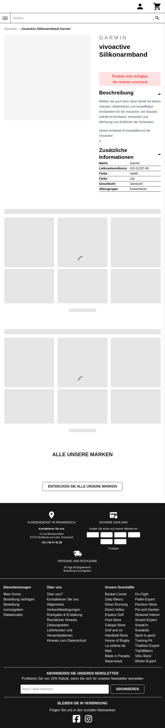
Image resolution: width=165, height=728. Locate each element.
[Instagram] (88, 720)
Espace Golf (114, 615)
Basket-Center (116, 594)
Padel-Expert (145, 600)
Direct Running (116, 605)
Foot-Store (113, 620)
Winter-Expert (145, 661)
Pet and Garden (147, 610)
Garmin (130, 38)
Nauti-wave (113, 661)
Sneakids (142, 630)
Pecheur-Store (146, 605)
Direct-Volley (114, 610)
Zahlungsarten (58, 625)
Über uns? (55, 594)
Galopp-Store (115, 625)
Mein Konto (12, 594)
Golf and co (114, 630)
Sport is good (145, 636)
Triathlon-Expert (147, 646)
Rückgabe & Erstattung (64, 615)
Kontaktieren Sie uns (51, 529)
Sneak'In (141, 625)
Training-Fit (143, 641)
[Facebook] (76, 720)
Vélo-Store (143, 656)
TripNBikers (144, 651)
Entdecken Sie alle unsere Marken (82, 487)
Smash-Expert (146, 620)
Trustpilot (113, 548)
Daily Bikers (114, 600)
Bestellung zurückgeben (77, 571)
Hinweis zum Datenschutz (66, 641)
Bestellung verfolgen (19, 600)
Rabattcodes (13, 615)
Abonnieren (127, 689)
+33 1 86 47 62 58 (51, 542)
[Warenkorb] (157, 6)
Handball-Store (116, 636)
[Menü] (5, 18)
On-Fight (141, 594)
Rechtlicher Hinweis (62, 620)
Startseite (10, 28)
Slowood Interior (147, 615)
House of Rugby (117, 641)
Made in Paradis (117, 656)
